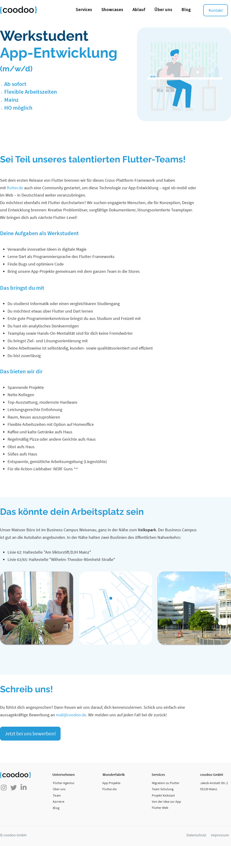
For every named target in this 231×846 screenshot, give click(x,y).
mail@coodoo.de (71, 714)
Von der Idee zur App (166, 801)
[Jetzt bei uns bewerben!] (30, 734)
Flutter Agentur (63, 783)
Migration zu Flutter (165, 783)
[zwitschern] (13, 787)
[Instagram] (4, 787)
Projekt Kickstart (163, 795)
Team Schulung (162, 789)
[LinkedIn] (23, 787)
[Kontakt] (215, 10)
